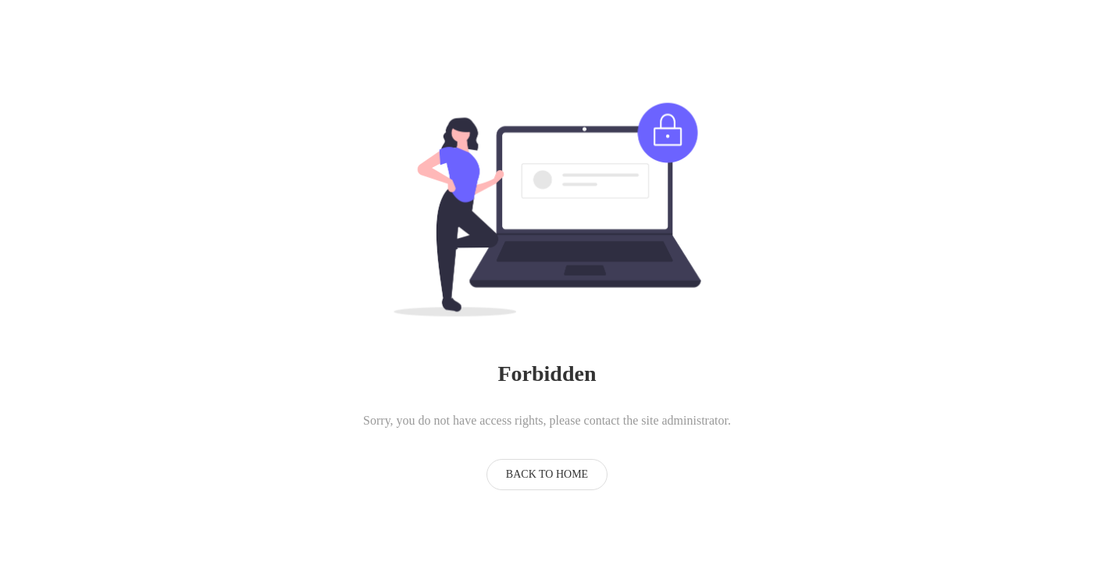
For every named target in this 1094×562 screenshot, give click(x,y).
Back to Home (547, 474)
